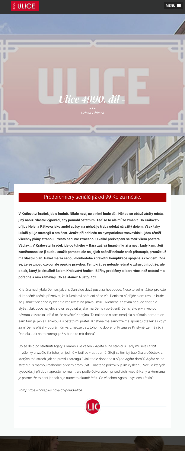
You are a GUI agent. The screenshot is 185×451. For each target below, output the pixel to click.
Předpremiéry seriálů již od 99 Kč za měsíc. (92, 197)
